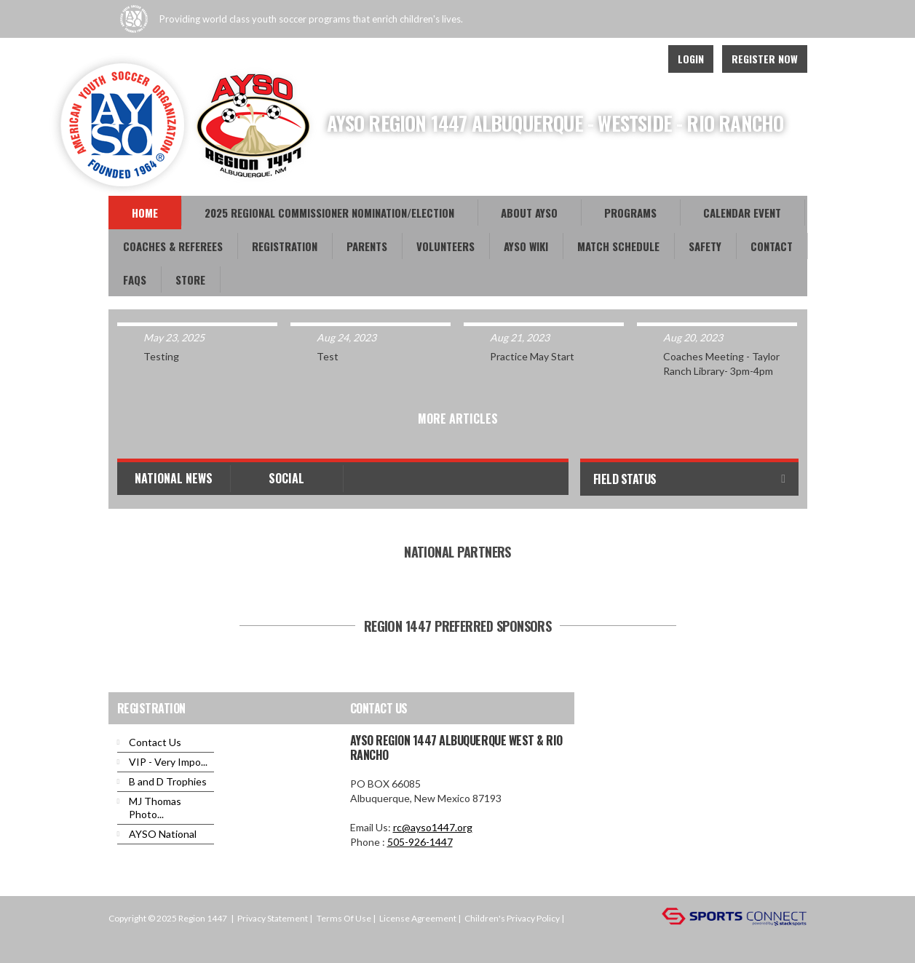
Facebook (607, 59)
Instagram (639, 59)
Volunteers (445, 246)
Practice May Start (532, 356)
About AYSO (529, 213)
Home (145, 213)
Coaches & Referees (173, 246)
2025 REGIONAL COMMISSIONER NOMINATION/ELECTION (329, 213)
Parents (366, 246)
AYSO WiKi (526, 246)
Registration (284, 246)
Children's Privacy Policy (512, 918)
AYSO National (163, 834)
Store (190, 280)
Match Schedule (618, 246)
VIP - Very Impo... (168, 762)
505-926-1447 (420, 842)
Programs (630, 213)
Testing (161, 356)
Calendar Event (742, 213)
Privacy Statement (272, 918)
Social (286, 478)
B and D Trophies (168, 781)
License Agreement (417, 918)
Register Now (765, 58)
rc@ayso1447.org (432, 827)
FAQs (134, 280)
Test (327, 356)
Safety (705, 246)
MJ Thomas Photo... (155, 807)
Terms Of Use (344, 918)
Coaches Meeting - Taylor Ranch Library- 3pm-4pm (721, 363)
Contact (771, 246)
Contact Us (155, 742)
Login (691, 58)
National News (174, 478)
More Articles (458, 418)
